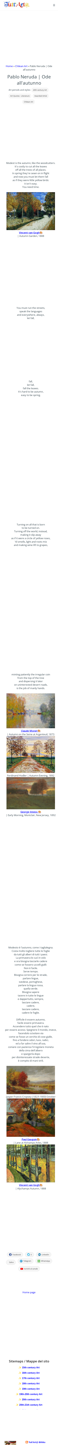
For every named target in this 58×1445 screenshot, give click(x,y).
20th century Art (40, 90)
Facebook (15, 1254)
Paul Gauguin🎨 (31, 1139)
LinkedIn (43, 1254)
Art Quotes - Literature (20, 96)
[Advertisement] (28, 37)
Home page (29, 1292)
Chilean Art (21, 66)
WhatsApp (44, 1261)
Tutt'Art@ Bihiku (36, 1442)
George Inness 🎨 (30, 811)
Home (9, 66)
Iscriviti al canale (29, 1268)
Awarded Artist (40, 96)
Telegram (25, 1261)
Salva (11, 1262)
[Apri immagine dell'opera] (30, 211)
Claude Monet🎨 (31, 730)
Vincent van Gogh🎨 (31, 232)
